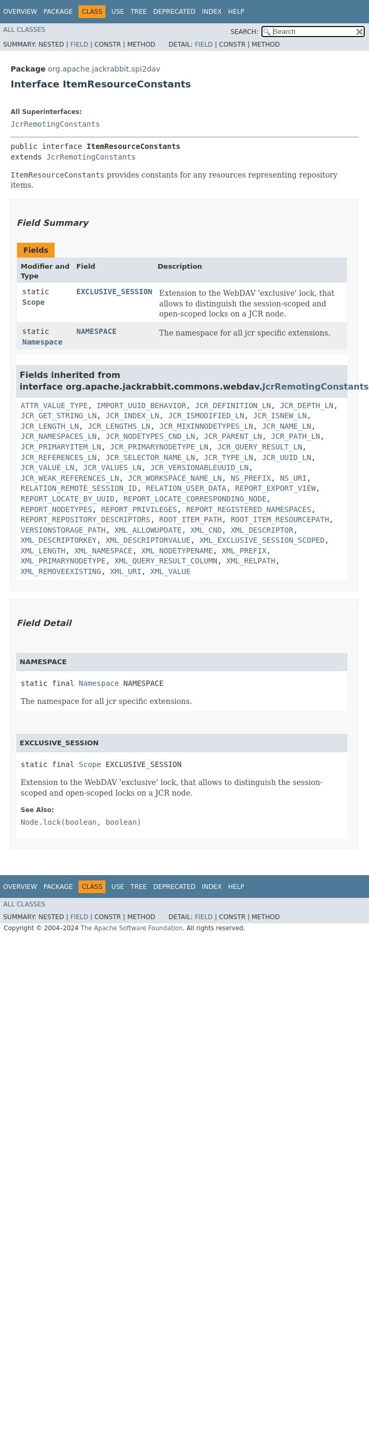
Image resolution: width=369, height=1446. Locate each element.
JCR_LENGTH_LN (50, 426)
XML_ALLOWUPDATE (148, 530)
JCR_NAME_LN (286, 426)
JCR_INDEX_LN (132, 415)
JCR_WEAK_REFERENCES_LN (70, 478)
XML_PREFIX (244, 550)
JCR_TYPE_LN (228, 457)
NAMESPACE (96, 331)
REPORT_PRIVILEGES (139, 509)
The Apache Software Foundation (132, 928)
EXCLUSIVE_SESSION (114, 291)
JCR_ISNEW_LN (279, 415)
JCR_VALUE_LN (47, 467)
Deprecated (174, 11)
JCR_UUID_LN (286, 457)
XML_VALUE (170, 571)
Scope (33, 302)
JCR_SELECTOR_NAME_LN (150, 457)
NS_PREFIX (251, 478)
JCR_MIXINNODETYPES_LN (206, 426)
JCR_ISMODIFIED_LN (206, 415)
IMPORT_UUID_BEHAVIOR (141, 405)
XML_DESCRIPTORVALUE (148, 540)
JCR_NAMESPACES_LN (58, 436)
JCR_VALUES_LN (112, 467)
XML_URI (126, 571)
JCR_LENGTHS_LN (118, 426)
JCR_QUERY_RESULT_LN (259, 447)
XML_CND (206, 530)
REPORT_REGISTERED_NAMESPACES (248, 509)
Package (58, 11)
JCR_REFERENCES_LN (58, 457)
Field (79, 44)
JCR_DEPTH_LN (306, 405)
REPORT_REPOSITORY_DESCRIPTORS (85, 519)
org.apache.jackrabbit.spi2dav (104, 69)
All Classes (24, 29)
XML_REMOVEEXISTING (61, 571)
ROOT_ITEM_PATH (190, 519)
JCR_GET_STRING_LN (58, 415)
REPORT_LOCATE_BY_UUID (68, 499)
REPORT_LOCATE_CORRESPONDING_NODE (195, 499)
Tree (138, 11)
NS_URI (293, 478)
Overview (20, 11)
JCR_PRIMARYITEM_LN (61, 447)
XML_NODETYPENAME (177, 550)
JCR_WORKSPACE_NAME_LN (175, 478)
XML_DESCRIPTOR (262, 530)
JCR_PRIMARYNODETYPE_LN (159, 447)
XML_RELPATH (251, 561)
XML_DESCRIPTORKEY (58, 540)
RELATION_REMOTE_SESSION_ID (79, 488)
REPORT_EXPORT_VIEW (275, 488)
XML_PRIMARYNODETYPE (63, 561)
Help (236, 11)
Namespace (42, 342)
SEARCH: (245, 32)
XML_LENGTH (43, 550)
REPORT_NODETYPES (56, 509)
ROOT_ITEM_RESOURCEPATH (280, 519)
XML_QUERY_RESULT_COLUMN (166, 561)
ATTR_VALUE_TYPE (54, 405)
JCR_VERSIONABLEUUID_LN (199, 467)
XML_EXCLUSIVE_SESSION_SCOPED (261, 540)
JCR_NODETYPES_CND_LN (150, 436)
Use (117, 11)
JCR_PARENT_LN (233, 436)
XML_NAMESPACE (103, 550)
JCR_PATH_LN (295, 436)
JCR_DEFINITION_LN (233, 405)
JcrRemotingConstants (55, 124)
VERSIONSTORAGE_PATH (63, 530)
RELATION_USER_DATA (186, 488)
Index (212, 11)
